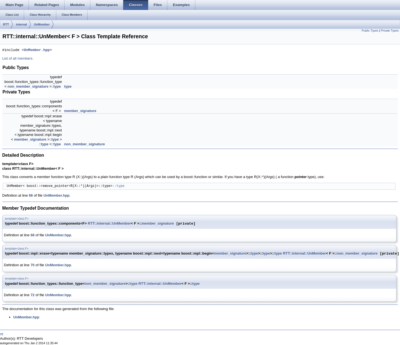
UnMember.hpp (37, 50)
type (57, 86)
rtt (1, 334)
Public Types (370, 30)
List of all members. (18, 58)
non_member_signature (27, 86)
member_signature (80, 111)
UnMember (42, 24)
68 (32, 235)
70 (32, 265)
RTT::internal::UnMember (109, 224)
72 (32, 295)
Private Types (390, 30)
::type (118, 186)
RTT (6, 24)
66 (31, 195)
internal (21, 24)
